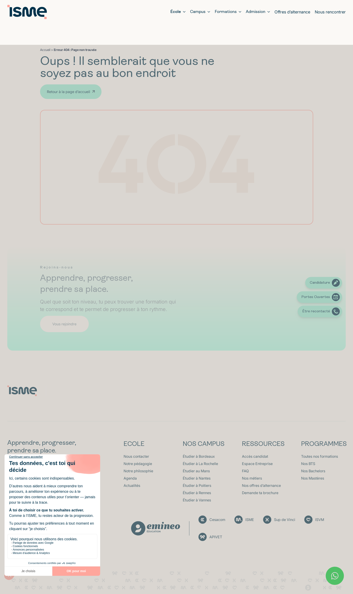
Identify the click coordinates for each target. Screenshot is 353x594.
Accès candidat (255, 456)
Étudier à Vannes (197, 500)
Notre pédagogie (138, 463)
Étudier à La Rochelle (200, 463)
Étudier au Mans (196, 471)
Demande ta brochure (260, 492)
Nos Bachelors (313, 471)
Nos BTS (308, 463)
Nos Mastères (312, 478)
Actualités (132, 485)
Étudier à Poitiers (197, 485)
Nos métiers (252, 478)
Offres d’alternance (292, 12)
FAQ (245, 471)
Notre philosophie (138, 471)
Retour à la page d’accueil (68, 91)
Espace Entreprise (257, 463)
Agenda (130, 478)
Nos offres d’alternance (261, 485)
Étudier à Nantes (197, 478)
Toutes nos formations (319, 456)
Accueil (45, 50)
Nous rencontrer (330, 12)
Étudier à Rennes (197, 492)
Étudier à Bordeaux (199, 456)
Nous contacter (136, 456)
